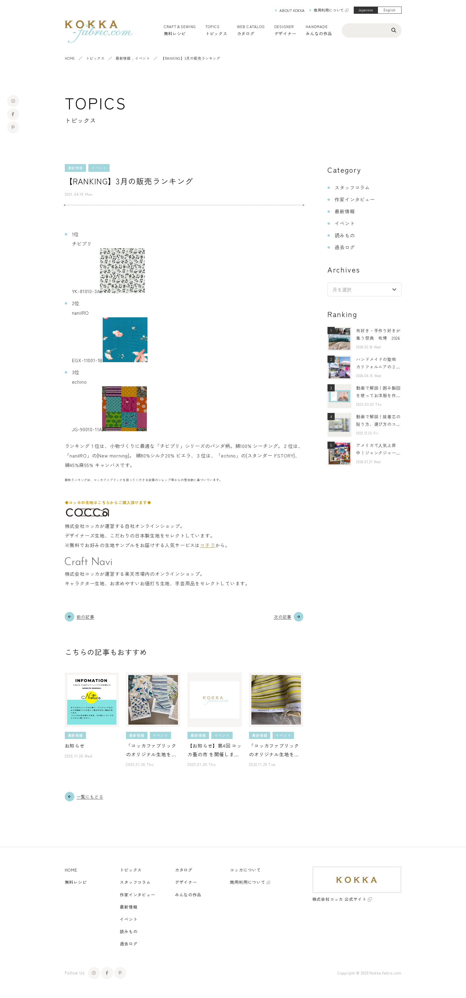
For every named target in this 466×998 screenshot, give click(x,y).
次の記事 (282, 617)
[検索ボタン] (394, 29)
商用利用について (329, 10)
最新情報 (123, 58)
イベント (142, 58)
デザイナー (285, 33)
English (390, 9)
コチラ (207, 545)
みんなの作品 (319, 33)
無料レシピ (76, 882)
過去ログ (345, 247)
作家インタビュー (355, 199)
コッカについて (245, 870)
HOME (70, 58)
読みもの (345, 235)
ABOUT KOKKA (292, 10)
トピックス (95, 58)
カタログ (246, 33)
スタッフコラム (352, 187)
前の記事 (85, 617)
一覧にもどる (90, 797)
